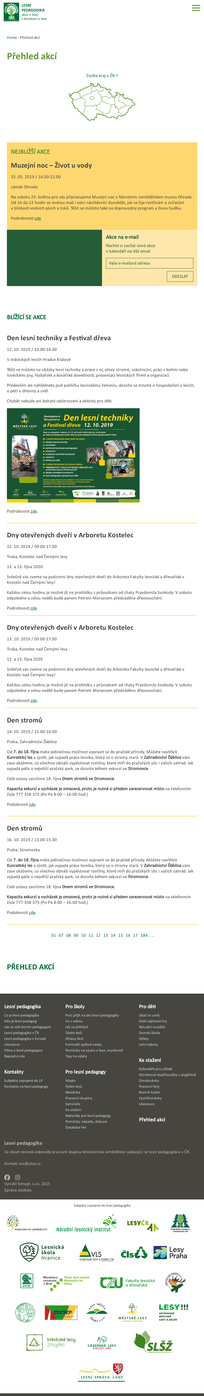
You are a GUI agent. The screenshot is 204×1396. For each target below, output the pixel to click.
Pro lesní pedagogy (85, 1072)
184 (144, 935)
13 (105, 935)
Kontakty (13, 1072)
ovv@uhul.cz (29, 1163)
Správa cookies (18, 1190)
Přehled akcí (30, 967)
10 (83, 935)
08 (68, 935)
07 (61, 935)
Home (12, 37)
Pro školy (74, 1006)
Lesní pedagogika (22, 1006)
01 (53, 935)
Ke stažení (150, 1060)
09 (76, 935)
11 (90, 935)
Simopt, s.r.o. (29, 1183)
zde (38, 218)
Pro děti (147, 1006)
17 (135, 935)
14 (113, 935)
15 (120, 935)
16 (128, 935)
